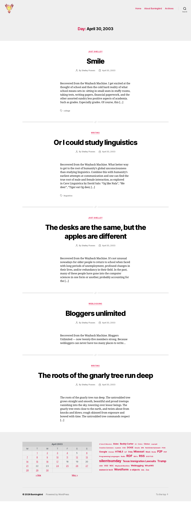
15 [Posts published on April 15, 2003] (37, 471)
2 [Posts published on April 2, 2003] (47, 463)
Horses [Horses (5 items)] (111, 462)
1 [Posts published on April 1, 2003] (37, 463)
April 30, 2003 (108, 71)
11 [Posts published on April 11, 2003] (67, 467)
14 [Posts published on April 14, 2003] (27, 471)
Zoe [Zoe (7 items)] (147, 480)
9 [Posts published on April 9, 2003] (47, 467)
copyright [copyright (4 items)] (154, 454)
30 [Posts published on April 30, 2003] (47, 480)
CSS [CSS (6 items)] (124, 458)
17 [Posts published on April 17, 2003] (57, 471)
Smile (96, 61)
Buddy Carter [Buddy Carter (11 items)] (127, 453)
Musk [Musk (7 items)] (148, 462)
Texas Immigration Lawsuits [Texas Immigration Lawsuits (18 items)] (139, 471)
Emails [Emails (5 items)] (137, 458)
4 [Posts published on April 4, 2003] (67, 463)
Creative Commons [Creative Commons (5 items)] (106, 458)
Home (138, 9)
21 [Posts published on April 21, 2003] (27, 475)
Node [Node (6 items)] (154, 462)
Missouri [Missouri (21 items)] (139, 461)
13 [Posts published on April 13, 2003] (87, 467)
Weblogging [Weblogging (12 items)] (137, 475)
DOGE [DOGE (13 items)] (130, 457)
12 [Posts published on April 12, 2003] (77, 467)
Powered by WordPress (58, 504)
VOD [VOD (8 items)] (106, 476)
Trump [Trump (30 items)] (161, 471)
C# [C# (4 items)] (135, 454)
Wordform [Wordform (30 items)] (121, 479)
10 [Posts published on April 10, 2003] (57, 467)
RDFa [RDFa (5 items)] (136, 466)
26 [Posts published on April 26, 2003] (77, 475)
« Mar (38, 485)
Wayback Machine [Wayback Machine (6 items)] (122, 476)
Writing (95, 134)
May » (75, 485)
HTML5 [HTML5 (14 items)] (119, 461)
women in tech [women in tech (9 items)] (106, 480)
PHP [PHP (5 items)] (165, 462)
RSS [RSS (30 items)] (142, 466)
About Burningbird (153, 9)
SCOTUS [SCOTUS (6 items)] (149, 466)
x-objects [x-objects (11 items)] (135, 479)
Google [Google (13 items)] (103, 461)
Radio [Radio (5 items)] (123, 466)
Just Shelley (95, 52)
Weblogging (95, 305)
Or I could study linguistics (95, 143)
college (67, 111)
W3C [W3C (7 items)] (112, 476)
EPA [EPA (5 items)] (142, 458)
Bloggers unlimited (95, 314)
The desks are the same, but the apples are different (95, 232)
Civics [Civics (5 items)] (140, 454)
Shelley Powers (88, 71)
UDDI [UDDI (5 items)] (101, 476)
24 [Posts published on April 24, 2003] (57, 475)
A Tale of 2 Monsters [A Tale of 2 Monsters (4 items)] (105, 454)
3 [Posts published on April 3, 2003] (57, 463)
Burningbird (37, 504)
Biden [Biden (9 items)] (116, 454)
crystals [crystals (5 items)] (118, 458)
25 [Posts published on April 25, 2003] (67, 475)
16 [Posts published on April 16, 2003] (47, 471)
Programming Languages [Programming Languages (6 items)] (109, 466)
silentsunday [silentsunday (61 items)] (110, 471)
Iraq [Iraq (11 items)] (130, 461)
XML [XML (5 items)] (142, 480)
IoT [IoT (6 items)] (125, 462)
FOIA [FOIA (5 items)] (163, 458)
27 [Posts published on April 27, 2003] (87, 475)
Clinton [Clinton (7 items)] (147, 454)
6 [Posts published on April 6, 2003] (87, 463)
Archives (169, 9)
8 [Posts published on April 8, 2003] (37, 467)
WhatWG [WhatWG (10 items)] (149, 475)
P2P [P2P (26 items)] (159, 461)
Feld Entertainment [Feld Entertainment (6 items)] (152, 458)
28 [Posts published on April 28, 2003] (27, 480)
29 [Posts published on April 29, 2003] (37, 480)
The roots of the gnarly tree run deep (95, 380)
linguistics (68, 196)
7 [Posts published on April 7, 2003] (27, 467)
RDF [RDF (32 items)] (129, 466)
